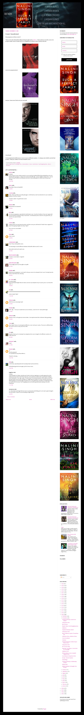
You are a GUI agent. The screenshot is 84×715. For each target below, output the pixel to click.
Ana (10, 289)
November (64, 618)
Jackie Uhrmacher (13, 262)
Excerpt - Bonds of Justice (67, 657)
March (63, 682)
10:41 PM (11, 357)
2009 (62, 614)
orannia (11, 222)
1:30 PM (10, 208)
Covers (30, 164)
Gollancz (35, 39)
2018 (62, 598)
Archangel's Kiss (18, 164)
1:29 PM (10, 200)
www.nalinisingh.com (71, 34)
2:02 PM (10, 218)
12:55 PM (11, 181)
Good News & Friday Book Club (69, 656)
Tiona (10, 323)
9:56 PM (10, 394)
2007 (62, 690)
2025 (62, 585)
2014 (62, 605)
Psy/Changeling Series (43, 164)
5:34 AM (10, 311)
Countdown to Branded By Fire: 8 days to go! (72, 544)
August (64, 673)
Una (10, 332)
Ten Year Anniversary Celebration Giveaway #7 (72, 507)
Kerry (10, 212)
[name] (69, 42)
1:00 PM (10, 188)
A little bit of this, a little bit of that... (69, 636)
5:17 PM (10, 344)
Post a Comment (11, 396)
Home (30, 399)
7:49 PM (10, 285)
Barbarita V (11, 341)
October (64, 669)
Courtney (11, 193)
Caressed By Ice (25, 164)
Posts (62, 577)
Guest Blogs (64, 659)
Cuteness (64, 640)
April (63, 680)
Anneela (11, 307)
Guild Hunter (35, 164)
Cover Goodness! (66, 638)
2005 (62, 693)
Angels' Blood (12, 164)
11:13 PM (11, 385)
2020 (62, 594)
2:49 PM (10, 238)
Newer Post (8, 399)
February (64, 684)
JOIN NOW (69, 59)
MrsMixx (11, 270)
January (64, 686)
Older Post (52, 399)
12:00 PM (11, 368)
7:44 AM (10, 319)
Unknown (11, 300)
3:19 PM (10, 250)
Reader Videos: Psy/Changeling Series (70, 626)
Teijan (62, 527)
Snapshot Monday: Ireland (68, 629)
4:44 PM (10, 258)
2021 (62, 592)
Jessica (10, 185)
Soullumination (12, 242)
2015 (62, 603)
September (64, 671)
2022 (62, 591)
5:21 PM (10, 266)
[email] (69, 46)
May (63, 678)
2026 (62, 583)
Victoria (11, 172)
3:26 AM (10, 303)
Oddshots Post (65, 651)
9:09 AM (10, 337)
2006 (62, 691)
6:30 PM (10, 275)
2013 (62, 607)
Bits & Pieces (65, 624)
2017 (62, 600)
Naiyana (11, 204)
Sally (10, 362)
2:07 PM (10, 230)
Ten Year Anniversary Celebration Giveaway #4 (72, 517)
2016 (62, 601)
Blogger (44, 708)
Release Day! (65, 664)
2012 (62, 609)
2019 (62, 596)
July (63, 675)
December (64, 616)
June (63, 676)
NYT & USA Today (66, 646)
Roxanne (11, 349)
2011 (62, 611)
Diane (10, 234)
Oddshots (64, 628)
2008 (62, 688)
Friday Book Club (66, 622)
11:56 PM (11, 296)
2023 (62, 589)
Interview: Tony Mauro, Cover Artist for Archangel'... (69, 649)
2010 (62, 612)
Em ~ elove (11, 279)
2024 (62, 587)
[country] (69, 50)
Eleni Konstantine (12, 255)
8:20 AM (10, 328)
